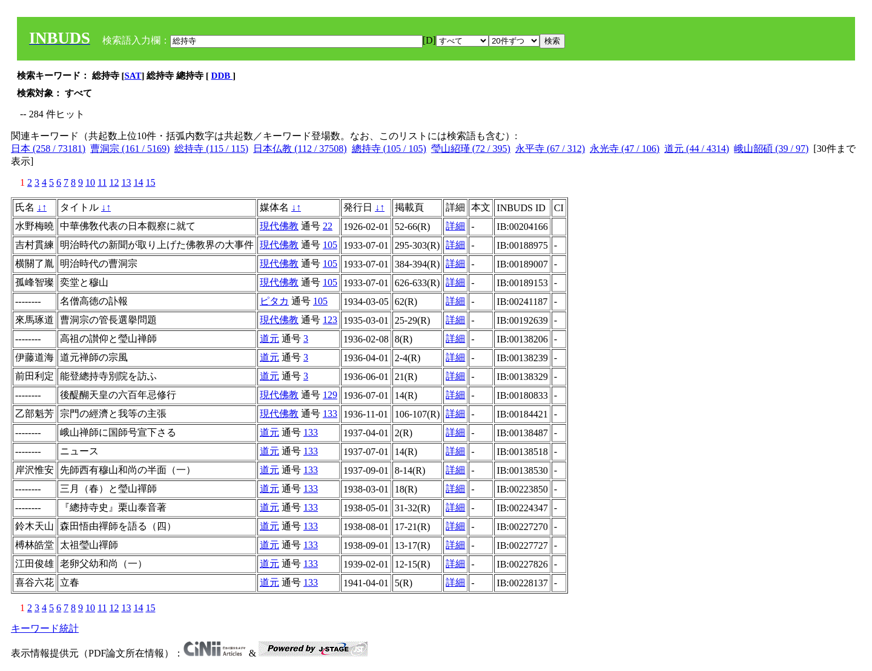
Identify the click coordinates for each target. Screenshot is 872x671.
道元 (269, 338)
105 (330, 245)
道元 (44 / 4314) (696, 148)
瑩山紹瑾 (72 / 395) (470, 148)
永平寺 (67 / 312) (550, 148)
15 (150, 182)
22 (327, 226)
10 (90, 182)
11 (102, 182)
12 (114, 182)
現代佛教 (279, 226)
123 (330, 320)
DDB (222, 75)
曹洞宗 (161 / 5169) (130, 148)
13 (126, 182)
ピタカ (274, 301)
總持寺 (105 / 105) (389, 148)
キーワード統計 (45, 628)
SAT (133, 75)
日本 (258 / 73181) (48, 148)
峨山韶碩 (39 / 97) (771, 148)
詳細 (455, 226)
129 (330, 395)
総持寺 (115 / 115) (211, 148)
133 (330, 413)
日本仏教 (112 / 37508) (300, 148)
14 (138, 182)
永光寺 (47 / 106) (624, 148)
